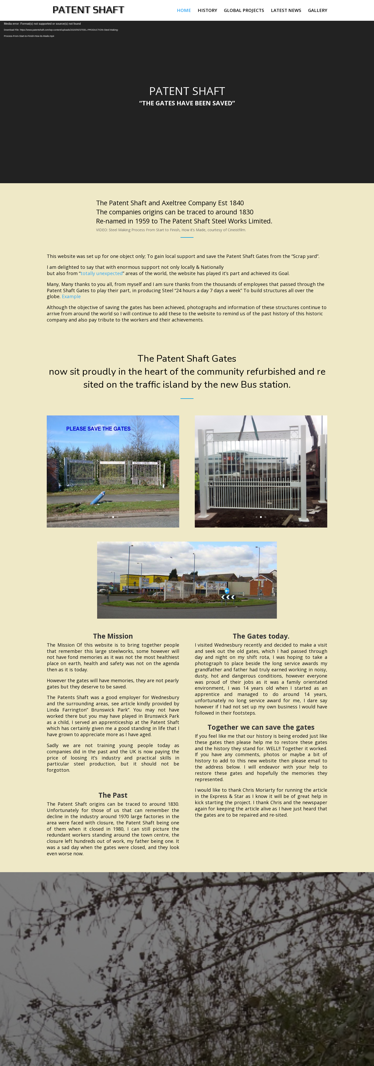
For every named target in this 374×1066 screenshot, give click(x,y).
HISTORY (207, 11)
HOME (184, 11)
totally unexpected (102, 273)
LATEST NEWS (286, 11)
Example (71, 296)
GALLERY (317, 11)
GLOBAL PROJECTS (244, 11)
